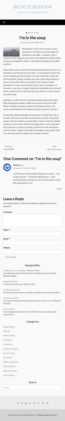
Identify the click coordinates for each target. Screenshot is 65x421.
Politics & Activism (10, 362)
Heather (16, 165)
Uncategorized (9, 366)
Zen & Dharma (9, 375)
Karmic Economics (10, 349)
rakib (54, 415)
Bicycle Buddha (32, 6)
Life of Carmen (33, 33)
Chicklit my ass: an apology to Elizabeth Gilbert (21, 271)
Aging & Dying (9, 327)
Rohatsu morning (10, 281)
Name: (6, 230)
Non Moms (7, 358)
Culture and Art (9, 336)
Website (6, 248)
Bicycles (6, 331)
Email (6, 239)
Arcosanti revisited (10, 298)
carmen (41, 42)
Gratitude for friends (11, 290)
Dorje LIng (7, 340)
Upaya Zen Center (10, 371)
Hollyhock (56, 70)
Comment (7, 212)
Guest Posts (8, 344)
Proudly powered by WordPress (21, 415)
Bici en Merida (9, 309)
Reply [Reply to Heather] (59, 189)
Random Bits (32, 265)
